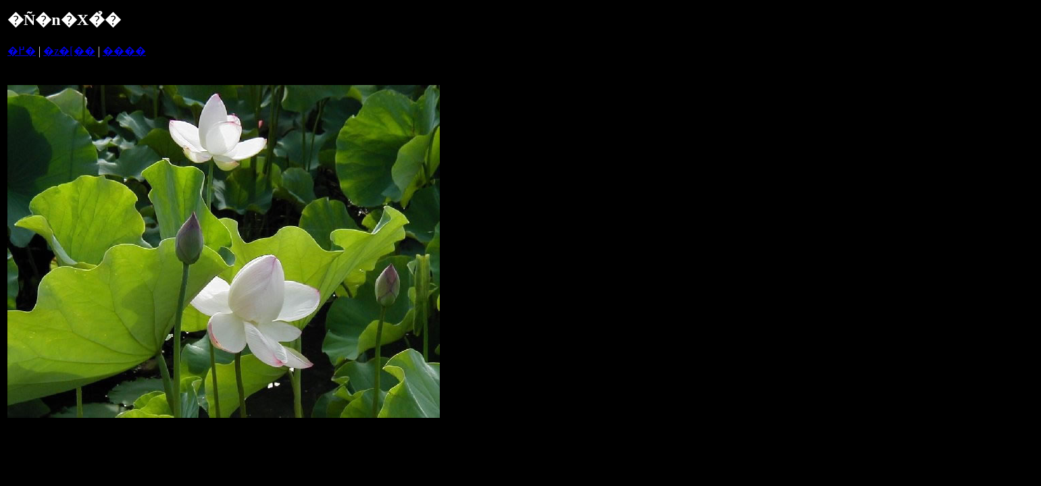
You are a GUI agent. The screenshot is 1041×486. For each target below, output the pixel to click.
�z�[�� (69, 51)
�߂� (21, 51)
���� (124, 51)
